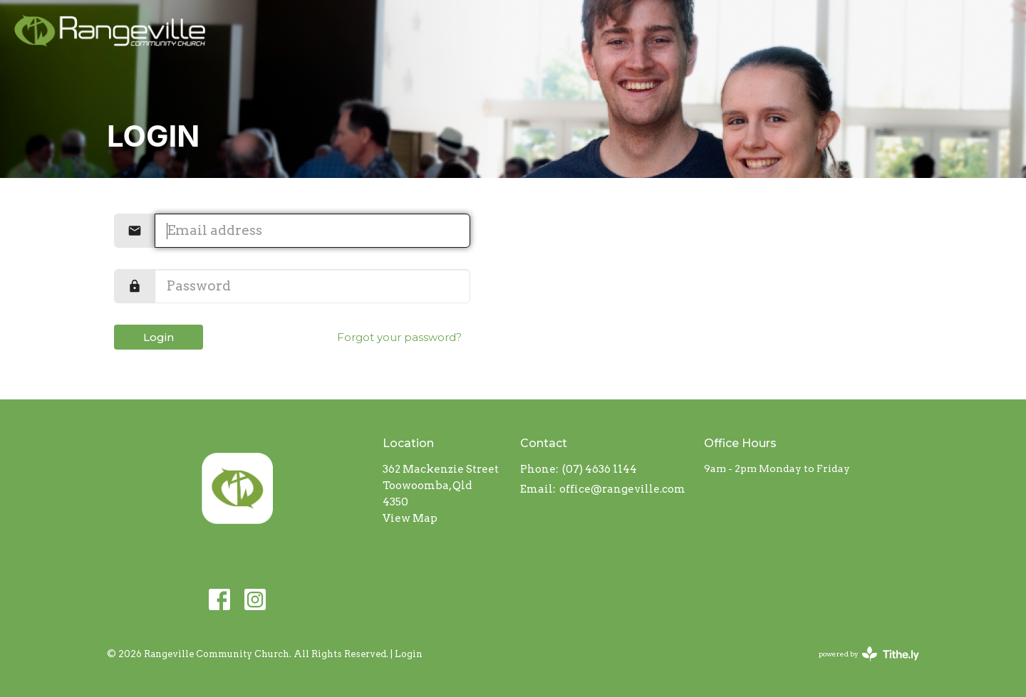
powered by (869, 654)
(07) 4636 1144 (599, 469)
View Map (410, 518)
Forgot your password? (399, 337)
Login (158, 337)
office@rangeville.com (622, 489)
